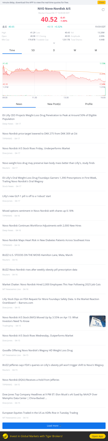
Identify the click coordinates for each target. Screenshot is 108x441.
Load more (54, 426)
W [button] (75, 50)
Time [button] (12, 50)
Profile (89, 104)
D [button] (54, 50)
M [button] (96, 50)
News (19, 104)
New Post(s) (53, 104)
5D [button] (33, 50)
